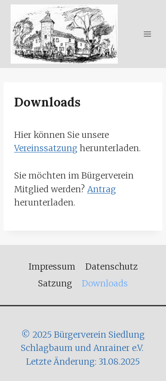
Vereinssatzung (45, 148)
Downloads (105, 283)
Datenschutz (111, 266)
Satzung (55, 283)
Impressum (51, 266)
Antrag (101, 189)
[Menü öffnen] (147, 34)
